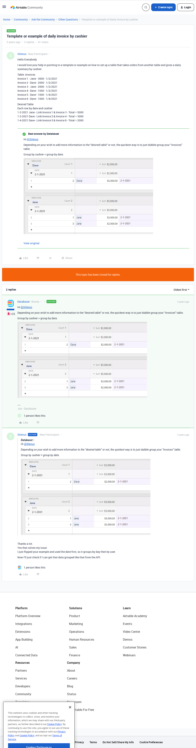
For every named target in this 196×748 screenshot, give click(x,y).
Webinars (129, 655)
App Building (24, 639)
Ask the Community (43, 19)
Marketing (76, 624)
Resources (22, 663)
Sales (73, 647)
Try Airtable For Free (80, 710)
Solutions (75, 608)
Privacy (79, 742)
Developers (22, 686)
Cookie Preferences (151, 742)
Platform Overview (27, 616)
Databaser (23, 301)
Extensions (22, 632)
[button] (4, 8)
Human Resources (81, 639)
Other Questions (68, 19)
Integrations (23, 624)
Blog (70, 686)
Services (21, 678)
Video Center (131, 632)
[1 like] (31, 416)
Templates (22, 702)
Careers (72, 678)
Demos (127, 639)
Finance (74, 655)
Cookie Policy (54, 735)
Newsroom (74, 702)
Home (6, 19)
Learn (127, 608)
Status (71, 694)
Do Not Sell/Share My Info (118, 742)
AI (16, 647)
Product (74, 616)
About (71, 670)
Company (73, 663)
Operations (76, 632)
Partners (21, 670)
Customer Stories (134, 647)
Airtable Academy (135, 616)
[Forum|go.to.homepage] (27, 7)
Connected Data (26, 655)
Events (127, 624)
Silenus (21, 54)
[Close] (70, 718)
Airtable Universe (26, 710)
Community (21, 19)
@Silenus (32, 139)
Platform (21, 608)
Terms (93, 742)
